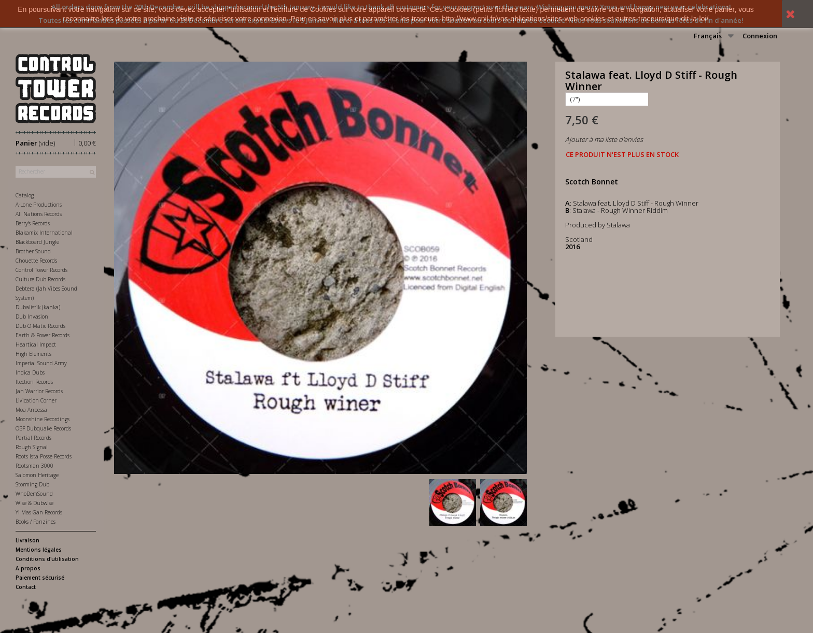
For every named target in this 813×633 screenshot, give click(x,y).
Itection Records (34, 381)
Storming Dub (32, 484)
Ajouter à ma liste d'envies (604, 139)
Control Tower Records (41, 270)
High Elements (33, 353)
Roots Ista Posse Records (44, 456)
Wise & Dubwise (34, 503)
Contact (26, 587)
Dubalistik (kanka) (38, 307)
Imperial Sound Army (41, 363)
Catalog (25, 195)
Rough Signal (32, 447)
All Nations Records (39, 214)
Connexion (759, 35)
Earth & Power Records (42, 335)
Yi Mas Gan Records (39, 512)
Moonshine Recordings (42, 419)
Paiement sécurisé (40, 577)
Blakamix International (44, 232)
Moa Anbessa (31, 409)
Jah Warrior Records (39, 391)
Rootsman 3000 (34, 465)
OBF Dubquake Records (43, 428)
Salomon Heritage (37, 475)
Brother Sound (33, 251)
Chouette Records (36, 260)
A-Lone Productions (39, 204)
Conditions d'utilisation (47, 559)
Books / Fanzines (35, 521)
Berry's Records (33, 223)
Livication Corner (36, 400)
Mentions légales (39, 549)
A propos (28, 568)
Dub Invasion (32, 316)
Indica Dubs (30, 372)
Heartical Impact (36, 344)
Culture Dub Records (40, 279)
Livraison (27, 540)
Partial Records (33, 437)
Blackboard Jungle (37, 242)
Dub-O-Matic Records (40, 325)
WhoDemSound (34, 493)
